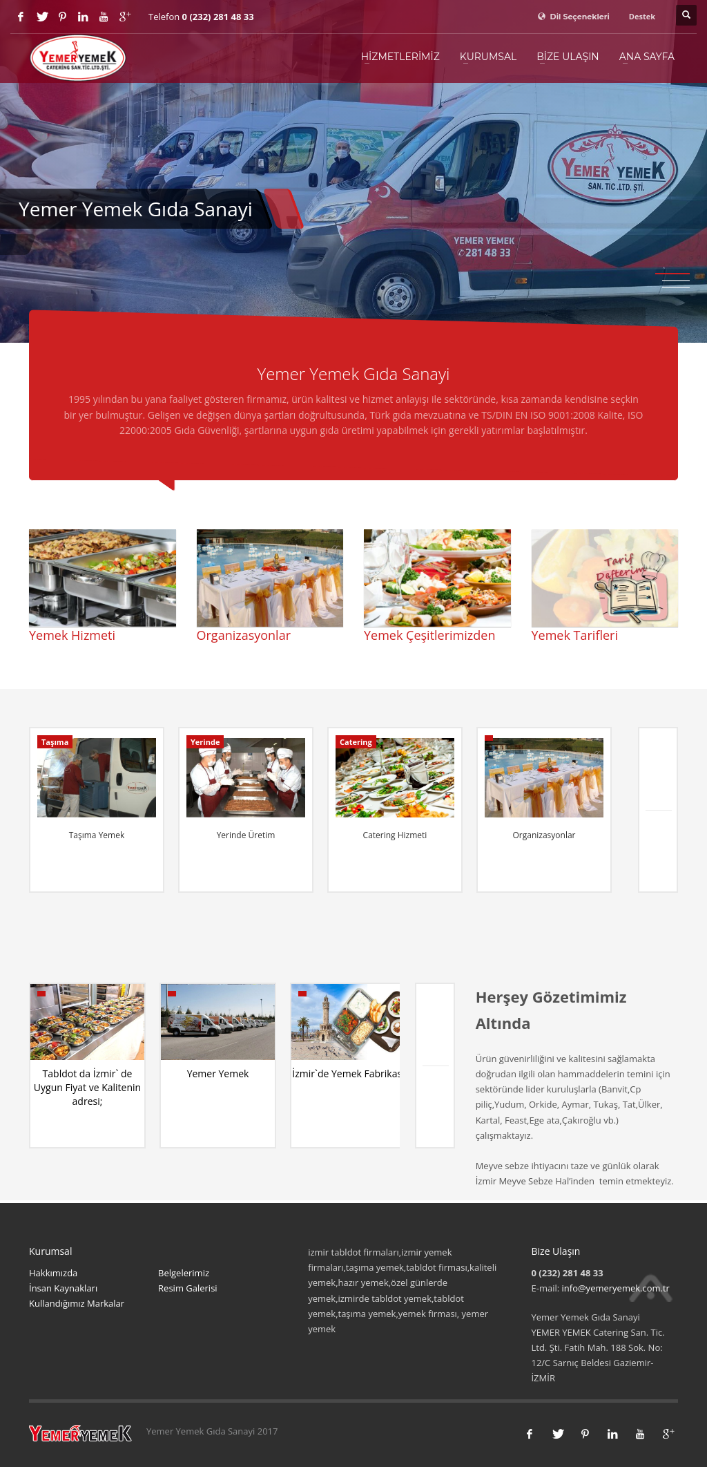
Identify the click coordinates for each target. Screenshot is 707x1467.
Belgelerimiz (183, 1273)
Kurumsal (488, 56)
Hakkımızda (53, 1273)
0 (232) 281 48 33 (218, 16)
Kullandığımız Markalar (76, 1303)
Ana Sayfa (647, 56)
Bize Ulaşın (567, 56)
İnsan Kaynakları (63, 1288)
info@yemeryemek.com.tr (616, 1288)
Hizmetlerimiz (400, 56)
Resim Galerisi (187, 1288)
